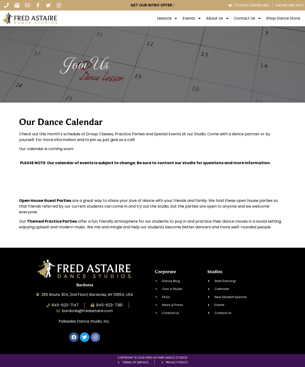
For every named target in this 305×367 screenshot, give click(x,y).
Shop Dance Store (283, 18)
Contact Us (247, 18)
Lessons (167, 18)
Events (192, 18)
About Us (217, 18)
